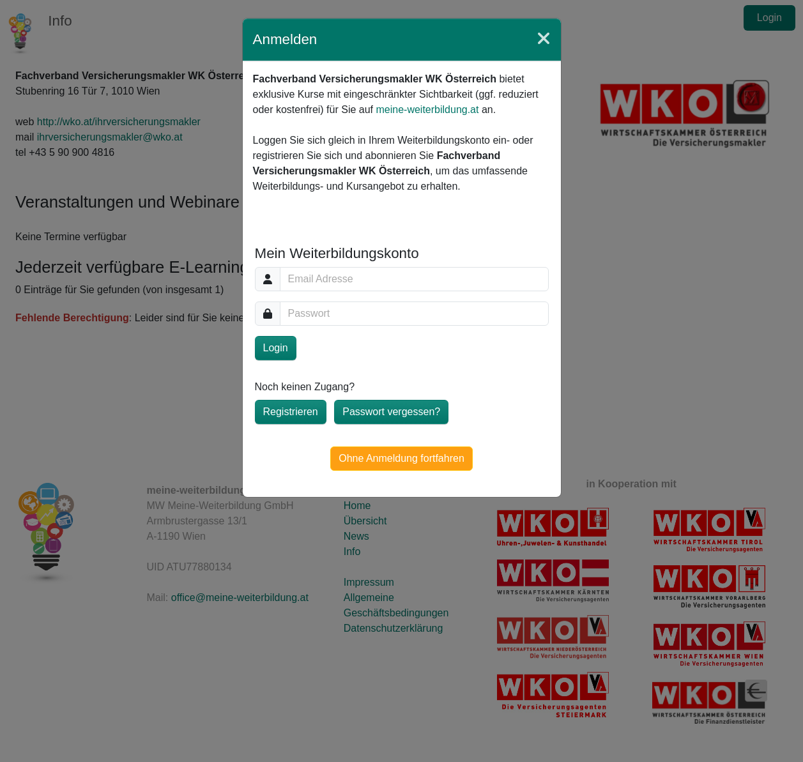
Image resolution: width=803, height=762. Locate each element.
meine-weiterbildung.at (427, 109)
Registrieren (290, 411)
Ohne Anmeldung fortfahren (401, 458)
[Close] (544, 39)
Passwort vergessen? (391, 411)
